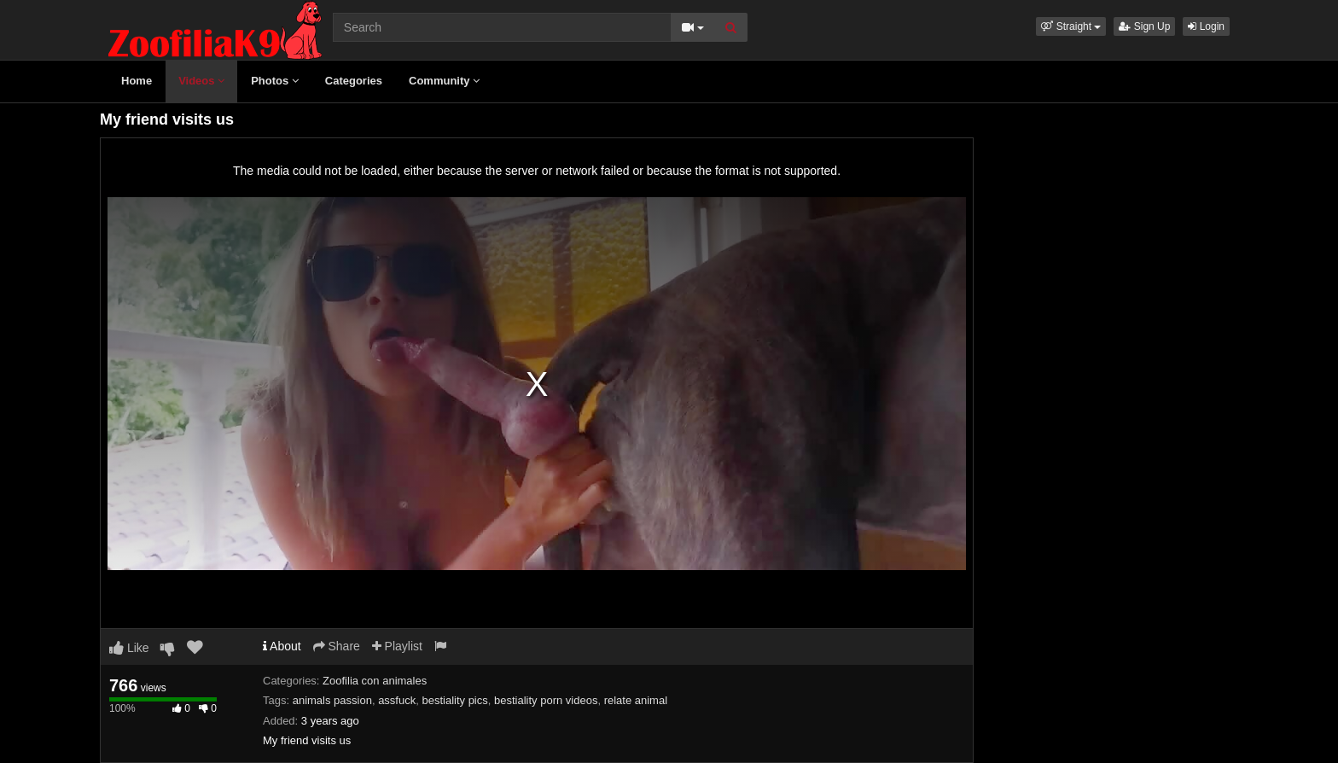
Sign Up (1144, 26)
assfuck (397, 700)
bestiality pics (454, 700)
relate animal (635, 700)
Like (129, 648)
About (282, 646)
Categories (353, 80)
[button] (1071, 26)
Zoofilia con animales (375, 680)
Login (1206, 26)
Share (336, 646)
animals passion (332, 700)
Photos (275, 80)
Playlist (397, 646)
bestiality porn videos (545, 700)
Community (444, 80)
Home (136, 80)
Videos (201, 80)
